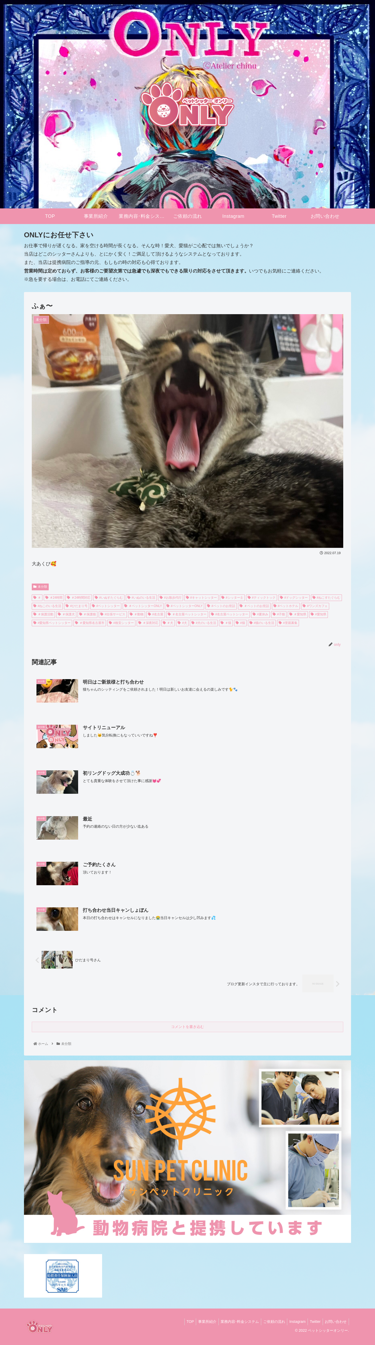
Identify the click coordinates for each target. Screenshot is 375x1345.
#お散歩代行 (170, 597)
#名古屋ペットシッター (229, 614)
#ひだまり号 (76, 606)
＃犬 (168, 623)
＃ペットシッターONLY (143, 606)
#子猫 (279, 614)
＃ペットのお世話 (254, 606)
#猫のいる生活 (261, 623)
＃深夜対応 (148, 623)
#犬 (182, 623)
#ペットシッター (106, 606)
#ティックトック (262, 597)
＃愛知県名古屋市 (89, 623)
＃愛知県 (297, 614)
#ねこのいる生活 (47, 606)
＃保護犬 (66, 614)
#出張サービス (112, 614)
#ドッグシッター (294, 597)
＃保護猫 (87, 614)
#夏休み (260, 614)
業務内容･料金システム (234, 1321)
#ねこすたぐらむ (326, 597)
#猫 (240, 623)
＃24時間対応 (78, 597)
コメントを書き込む (187, 1027)
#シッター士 (232, 597)
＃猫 (226, 623)
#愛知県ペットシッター (52, 623)
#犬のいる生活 (203, 623)
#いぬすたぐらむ (109, 597)
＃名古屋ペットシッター (187, 614)
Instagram (294, 1321)
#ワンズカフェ (315, 606)
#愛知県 (318, 614)
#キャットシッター (201, 597)
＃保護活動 (43, 614)
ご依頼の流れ (270, 1321)
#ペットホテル (285, 606)
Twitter (313, 1321)
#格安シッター (121, 623)
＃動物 (136, 614)
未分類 (40, 586)
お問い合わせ (335, 1321)
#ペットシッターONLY (184, 606)
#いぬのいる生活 (141, 597)
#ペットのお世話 (221, 606)
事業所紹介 (201, 1321)
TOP (182, 1321)
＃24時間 (54, 597)
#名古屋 (155, 614)
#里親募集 (288, 623)
